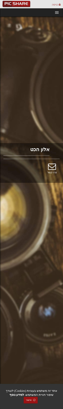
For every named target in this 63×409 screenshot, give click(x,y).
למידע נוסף (17, 394)
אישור (31, 400)
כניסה (56, 4)
